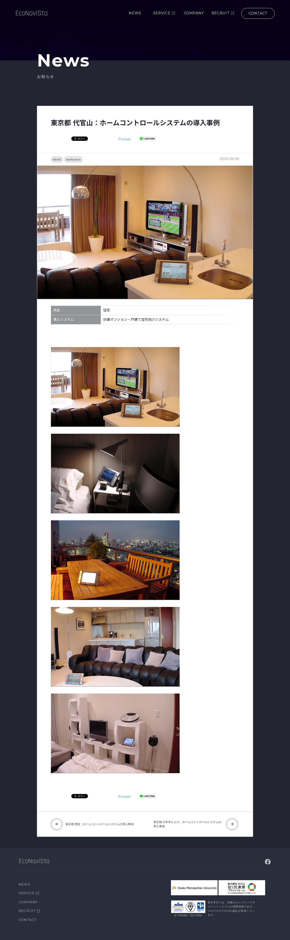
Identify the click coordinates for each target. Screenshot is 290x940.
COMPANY (28, 892)
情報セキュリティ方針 (80, 933)
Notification (73, 159)
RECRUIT (27, 900)
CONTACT (28, 909)
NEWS (57, 159)
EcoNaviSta (32, 14)
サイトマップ (23, 933)
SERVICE (27, 883)
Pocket (124, 139)
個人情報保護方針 (49, 933)
